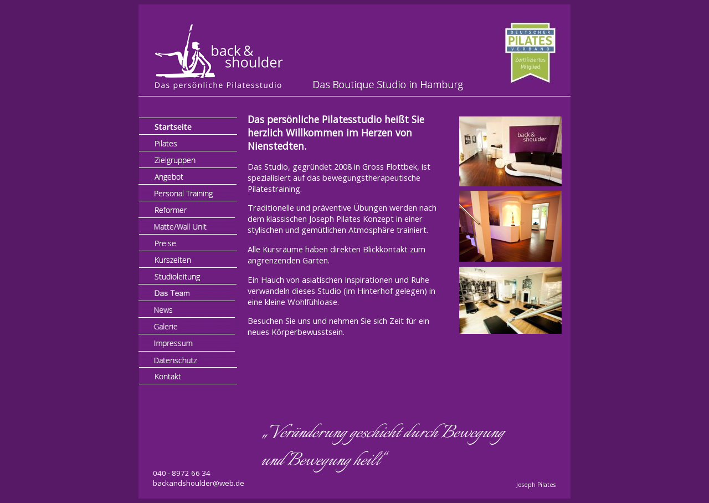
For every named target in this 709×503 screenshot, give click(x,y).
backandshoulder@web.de (198, 483)
